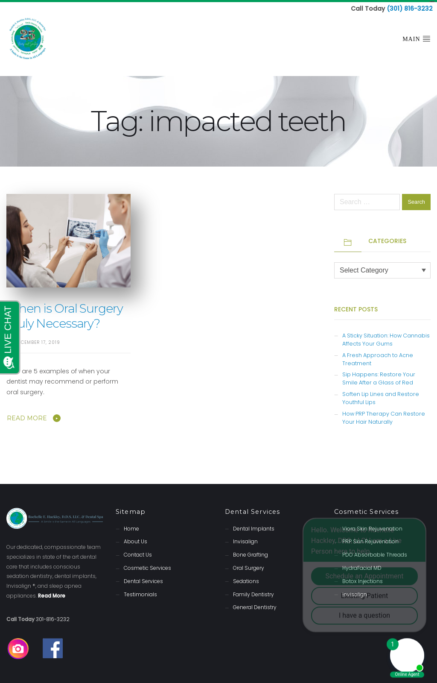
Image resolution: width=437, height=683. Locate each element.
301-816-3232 (53, 616)
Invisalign (245, 539)
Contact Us (138, 552)
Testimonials (140, 591)
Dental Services (143, 578)
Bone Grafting (250, 552)
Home (131, 526)
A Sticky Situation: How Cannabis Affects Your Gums (386, 337)
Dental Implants (253, 526)
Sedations (246, 578)
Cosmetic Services (147, 565)
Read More (27, 416)
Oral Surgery (248, 565)
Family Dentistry (253, 591)
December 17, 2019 (37, 340)
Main (416, 36)
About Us (135, 539)
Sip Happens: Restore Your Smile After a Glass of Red (378, 376)
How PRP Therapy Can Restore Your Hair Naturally (383, 415)
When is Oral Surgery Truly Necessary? (64, 313)
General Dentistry (255, 605)
